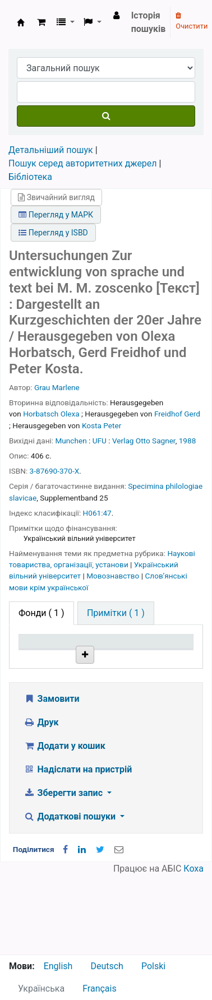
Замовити (52, 777)
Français (99, 988)
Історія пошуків (148, 22)
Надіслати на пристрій (78, 848)
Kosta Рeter (101, 425)
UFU (100, 440)
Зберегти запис (64, 872)
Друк (41, 801)
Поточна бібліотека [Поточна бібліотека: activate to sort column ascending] (104, 662)
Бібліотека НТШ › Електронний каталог (21, 22)
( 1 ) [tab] (41, 613)
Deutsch (106, 966)
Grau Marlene (57, 387)
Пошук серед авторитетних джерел (82, 163)
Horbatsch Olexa (51, 413)
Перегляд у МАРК (56, 214)
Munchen (71, 440)
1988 (187, 440)
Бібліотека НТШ (103, 705)
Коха (193, 947)
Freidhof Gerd (177, 413)
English (58, 966)
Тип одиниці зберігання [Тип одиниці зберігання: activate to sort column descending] (46, 657)
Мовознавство (113, 575)
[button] (41, 22)
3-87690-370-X (55, 470)
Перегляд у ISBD (53, 232)
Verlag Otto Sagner (144, 440)
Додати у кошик (64, 825)
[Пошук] (106, 116)
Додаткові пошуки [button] (71, 895)
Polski (153, 966)
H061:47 (97, 512)
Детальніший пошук (50, 150)
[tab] (115, 613)
